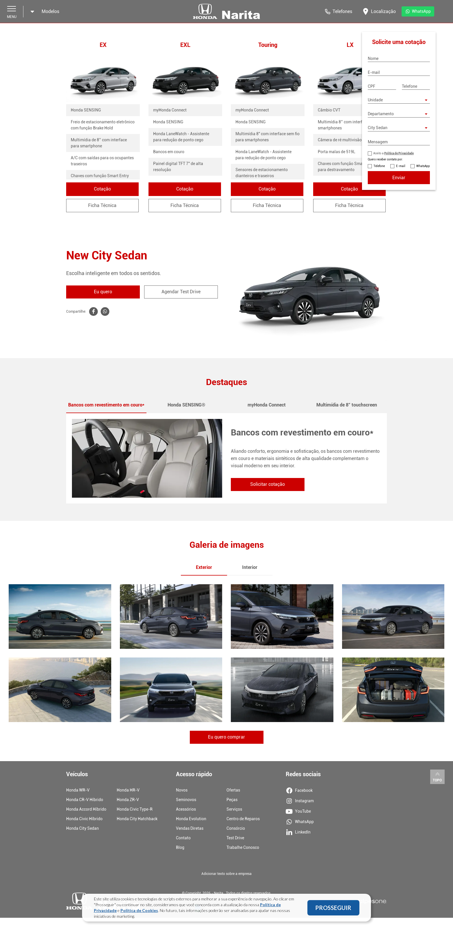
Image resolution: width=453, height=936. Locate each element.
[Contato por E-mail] (392, 166)
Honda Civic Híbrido (84, 819)
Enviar (398, 177)
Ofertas (233, 790)
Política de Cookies (139, 910)
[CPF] (382, 86)
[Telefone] (416, 86)
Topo (437, 777)
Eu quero (103, 292)
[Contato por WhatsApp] (413, 166)
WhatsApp (423, 166)
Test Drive (235, 838)
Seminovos (186, 800)
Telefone (379, 166)
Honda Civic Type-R (135, 809)
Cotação (103, 189)
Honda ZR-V (128, 800)
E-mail (400, 166)
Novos (181, 790)
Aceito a (393, 153)
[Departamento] (399, 114)
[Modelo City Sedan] (399, 127)
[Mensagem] (399, 141)
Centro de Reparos (243, 819)
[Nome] (399, 58)
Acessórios (186, 809)
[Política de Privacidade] (370, 153)
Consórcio (235, 829)
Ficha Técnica (103, 205)
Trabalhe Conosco (242, 848)
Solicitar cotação (267, 485)
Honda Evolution (191, 819)
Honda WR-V (78, 790)
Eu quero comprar (226, 738)
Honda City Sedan (82, 829)
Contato (183, 838)
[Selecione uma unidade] (399, 100)
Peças (231, 800)
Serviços (234, 809)
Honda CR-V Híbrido (84, 800)
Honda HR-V (128, 790)
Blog (180, 848)
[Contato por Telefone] (370, 166)
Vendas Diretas (189, 829)
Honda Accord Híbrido (86, 809)
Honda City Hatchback (137, 819)
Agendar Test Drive (180, 292)
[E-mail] (399, 72)
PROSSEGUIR (333, 907)
